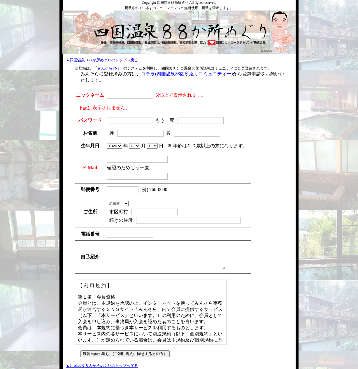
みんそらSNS (108, 68)
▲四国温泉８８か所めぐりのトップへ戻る (102, 60)
